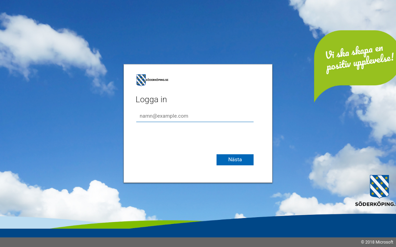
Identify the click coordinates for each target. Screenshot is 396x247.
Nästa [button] (235, 159)
